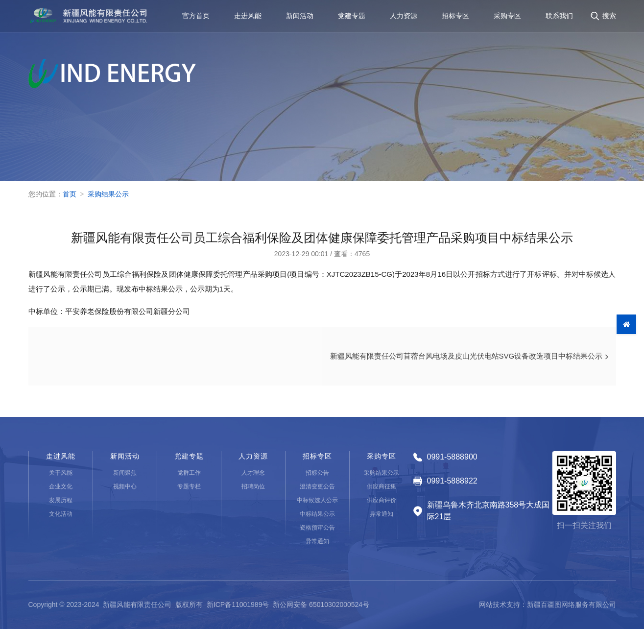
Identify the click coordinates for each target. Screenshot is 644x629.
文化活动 (60, 513)
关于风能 (60, 472)
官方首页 (196, 17)
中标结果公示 (317, 513)
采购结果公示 (108, 194)
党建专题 (351, 17)
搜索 (609, 17)
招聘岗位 (253, 486)
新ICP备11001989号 (238, 604)
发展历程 (60, 500)
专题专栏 (189, 486)
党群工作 (189, 472)
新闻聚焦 (125, 472)
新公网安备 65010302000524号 (321, 604)
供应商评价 (381, 500)
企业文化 (60, 486)
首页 (69, 194)
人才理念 (253, 472)
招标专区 (455, 17)
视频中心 (125, 486)
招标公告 (317, 472)
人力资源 (403, 17)
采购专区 (507, 17)
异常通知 (317, 541)
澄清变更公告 (317, 486)
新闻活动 (299, 17)
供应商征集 (381, 486)
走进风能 (248, 17)
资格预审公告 (317, 527)
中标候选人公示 (317, 500)
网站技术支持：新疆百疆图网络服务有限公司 (547, 604)
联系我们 (559, 17)
